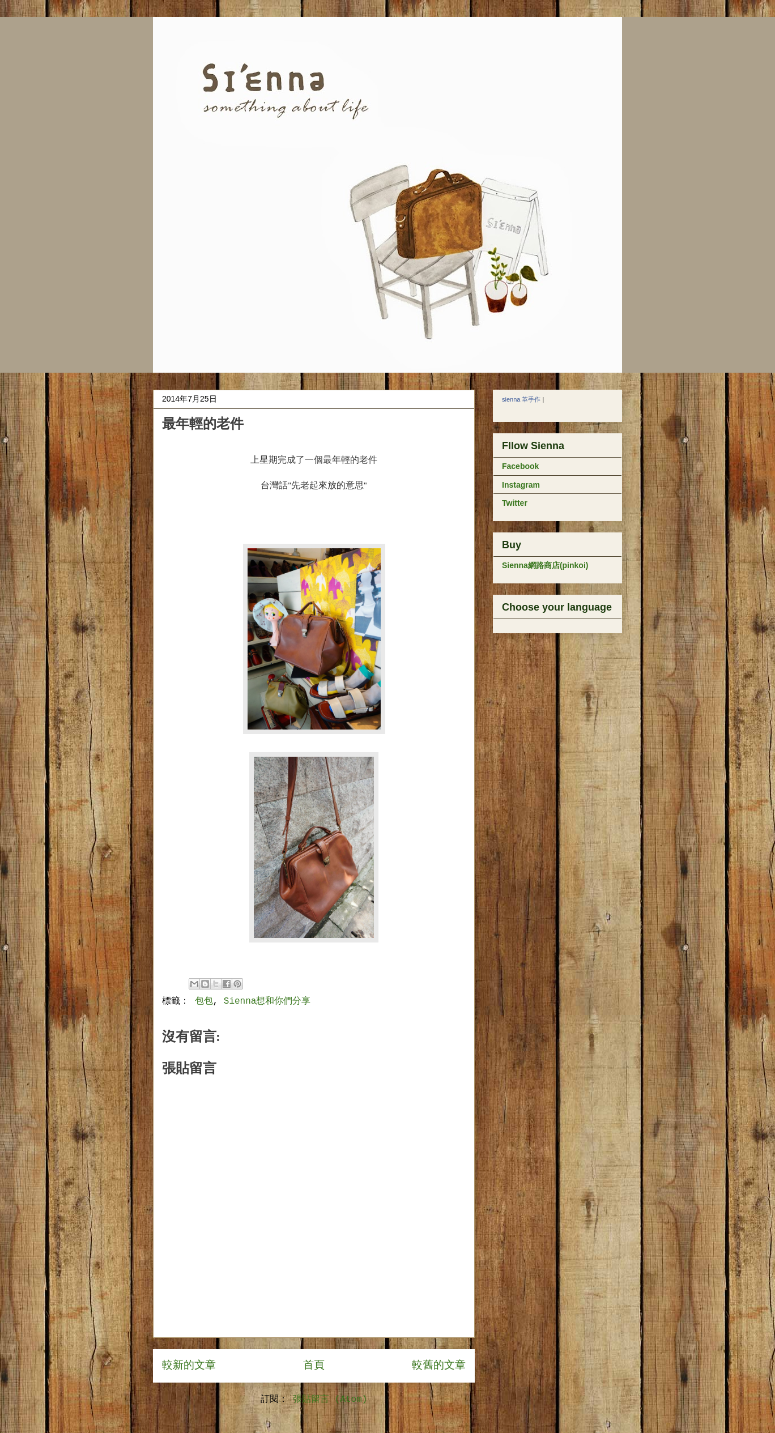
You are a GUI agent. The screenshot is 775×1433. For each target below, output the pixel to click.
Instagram (521, 484)
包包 (204, 1001)
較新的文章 (189, 1365)
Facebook (520, 466)
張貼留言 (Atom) (330, 1399)
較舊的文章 (439, 1365)
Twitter (514, 502)
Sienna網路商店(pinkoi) (545, 565)
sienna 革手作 (521, 399)
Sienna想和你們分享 (267, 1001)
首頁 (314, 1365)
